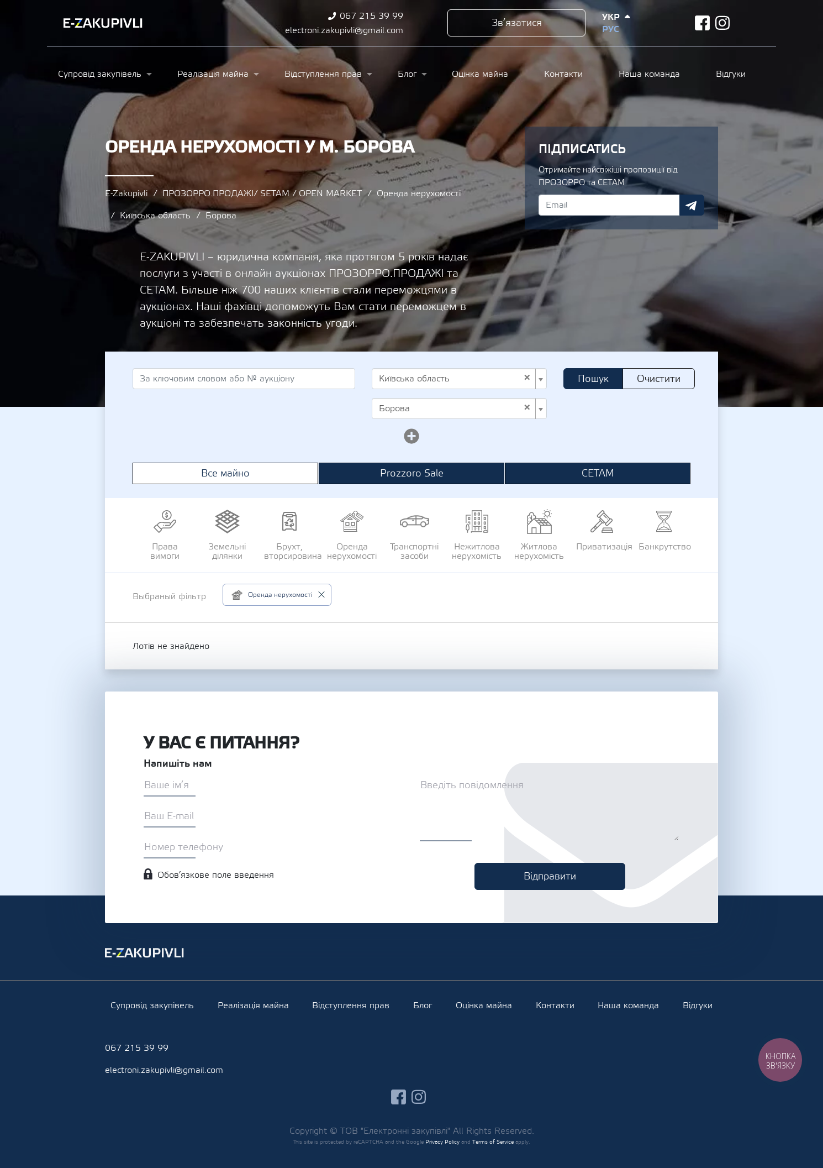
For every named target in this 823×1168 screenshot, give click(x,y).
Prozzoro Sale (412, 473)
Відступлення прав (323, 74)
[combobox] (459, 378)
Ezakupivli (103, 23)
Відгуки (731, 74)
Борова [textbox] (455, 408)
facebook (702, 22)
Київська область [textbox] (455, 378)
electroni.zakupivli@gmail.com (344, 30)
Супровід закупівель (99, 74)
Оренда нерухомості (419, 193)
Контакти (563, 74)
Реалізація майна (213, 74)
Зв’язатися (517, 23)
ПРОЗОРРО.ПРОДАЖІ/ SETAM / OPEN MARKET (262, 193)
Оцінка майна (480, 74)
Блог (407, 74)
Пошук (593, 379)
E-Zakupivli (126, 193)
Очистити (658, 379)
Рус (610, 29)
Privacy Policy (442, 1141)
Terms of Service (493, 1141)
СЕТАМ (598, 473)
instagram (722, 22)
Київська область (155, 215)
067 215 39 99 (371, 16)
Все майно (225, 473)
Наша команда (649, 74)
